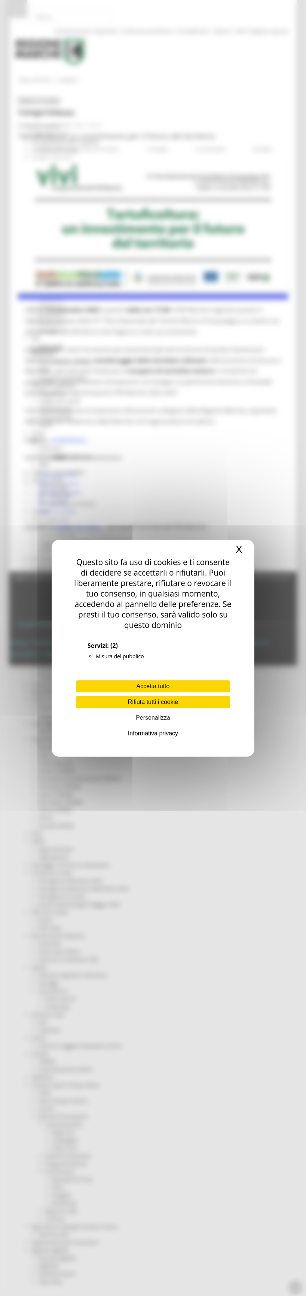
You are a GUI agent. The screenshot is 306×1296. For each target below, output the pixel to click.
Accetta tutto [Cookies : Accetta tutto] (153, 686)
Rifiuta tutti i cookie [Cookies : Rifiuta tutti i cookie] (153, 702)
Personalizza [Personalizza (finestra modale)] (153, 717)
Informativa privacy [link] (153, 733)
